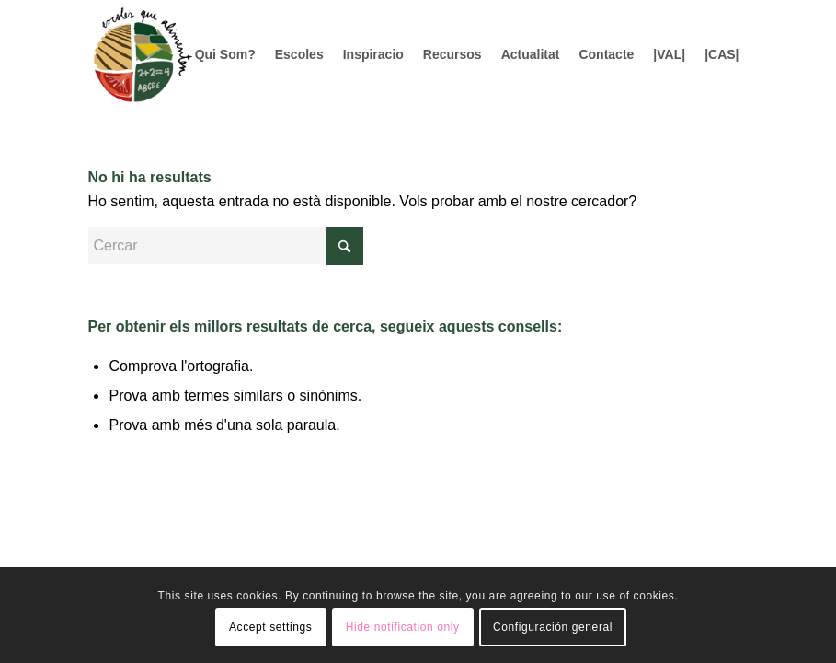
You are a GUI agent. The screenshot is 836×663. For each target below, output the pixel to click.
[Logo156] (141, 54)
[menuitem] (225, 54)
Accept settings (270, 627)
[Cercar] (225, 246)
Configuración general (553, 627)
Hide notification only (403, 627)
